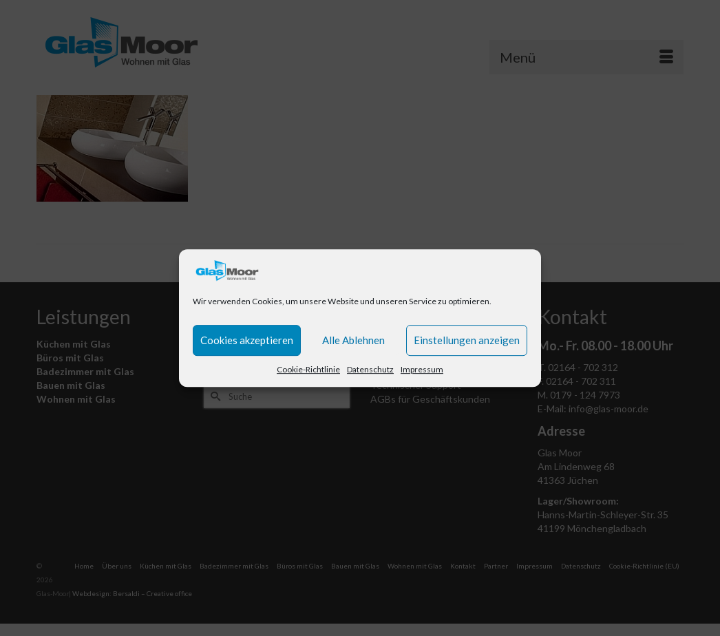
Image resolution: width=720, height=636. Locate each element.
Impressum (422, 369)
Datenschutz (370, 369)
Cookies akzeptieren (246, 340)
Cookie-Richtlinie (308, 369)
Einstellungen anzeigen (467, 340)
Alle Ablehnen (353, 340)
